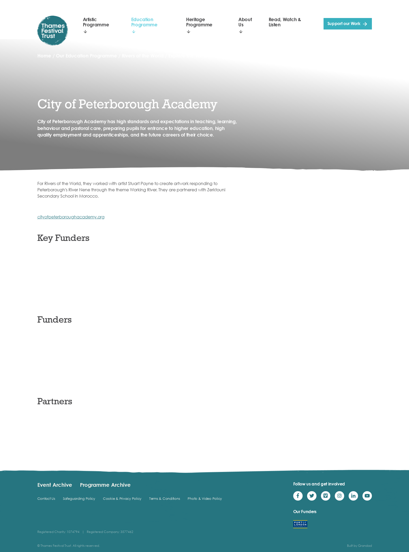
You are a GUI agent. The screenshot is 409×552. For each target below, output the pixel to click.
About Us (245, 21)
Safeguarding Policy (79, 498)
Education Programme (144, 21)
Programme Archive (105, 485)
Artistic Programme (96, 21)
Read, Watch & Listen (285, 21)
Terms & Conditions (164, 498)
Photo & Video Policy (205, 498)
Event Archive (54, 485)
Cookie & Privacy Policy (122, 498)
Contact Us (46, 498)
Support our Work (343, 23)
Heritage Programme (199, 21)
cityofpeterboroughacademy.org (71, 216)
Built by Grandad (359, 546)
